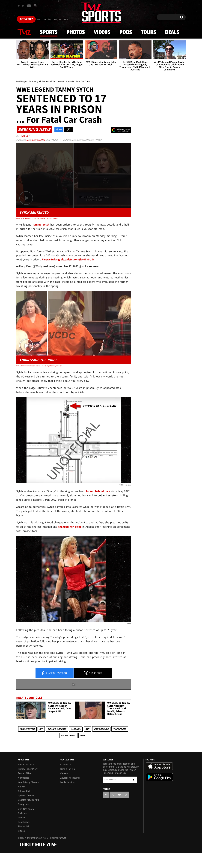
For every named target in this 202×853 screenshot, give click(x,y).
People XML (24, 822)
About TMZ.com (26, 764)
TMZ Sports (119, 728)
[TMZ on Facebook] (18, 6)
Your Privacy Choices (28, 782)
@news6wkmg (51, 259)
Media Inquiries (67, 782)
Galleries (22, 813)
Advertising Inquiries (70, 778)
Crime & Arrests (57, 728)
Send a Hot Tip (67, 769)
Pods (125, 32)
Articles (22, 786)
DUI (87, 728)
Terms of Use (24, 773)
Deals (172, 32)
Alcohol (76, 728)
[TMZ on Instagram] (35, 6)
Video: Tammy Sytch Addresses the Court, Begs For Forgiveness (39, 366)
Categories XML (26, 809)
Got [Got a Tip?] (26, 19)
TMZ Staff (24, 135)
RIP (41, 728)
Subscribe (134, 780)
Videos (102, 32)
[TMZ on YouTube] (119, 795)
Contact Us (65, 764)
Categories (23, 804)
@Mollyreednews (89, 266)
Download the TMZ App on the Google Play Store (159, 777)
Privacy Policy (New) (28, 769)
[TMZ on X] (23, 6)
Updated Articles (26, 795)
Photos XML (24, 826)
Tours (148, 32)
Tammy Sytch (27, 728)
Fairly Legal (68, 735)
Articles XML (24, 791)
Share (54, 673)
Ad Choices (23, 778)
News (24, 32)
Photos (75, 32)
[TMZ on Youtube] (29, 6)
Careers (64, 773)
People (21, 817)
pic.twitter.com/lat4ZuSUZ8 (77, 259)
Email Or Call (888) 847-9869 (52, 19)
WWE (82, 735)
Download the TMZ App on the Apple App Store (159, 766)
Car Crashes (101, 728)
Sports (48, 32)
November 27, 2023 (35, 139)
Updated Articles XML (28, 800)
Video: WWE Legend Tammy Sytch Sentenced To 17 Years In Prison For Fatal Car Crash (39, 218)
